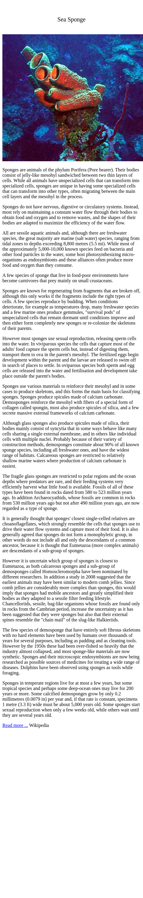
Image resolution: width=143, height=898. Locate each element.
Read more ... (15, 725)
